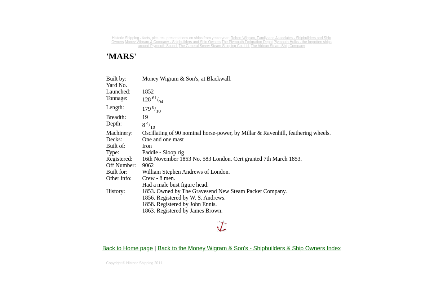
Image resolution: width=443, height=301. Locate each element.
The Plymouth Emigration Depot (247, 42)
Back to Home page (127, 248)
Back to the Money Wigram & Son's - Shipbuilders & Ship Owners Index (249, 248)
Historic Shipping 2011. (144, 263)
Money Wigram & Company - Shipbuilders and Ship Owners (173, 42)
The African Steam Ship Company (278, 46)
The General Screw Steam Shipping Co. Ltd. (214, 46)
